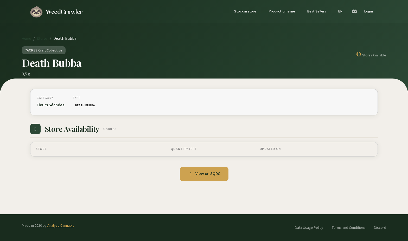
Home (26, 38)
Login (368, 11)
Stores (42, 38)
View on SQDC (204, 174)
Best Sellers (316, 11)
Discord (380, 227)
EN (340, 11)
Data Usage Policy (309, 227)
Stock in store (245, 11)
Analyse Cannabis (60, 225)
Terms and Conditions (349, 227)
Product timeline (282, 11)
